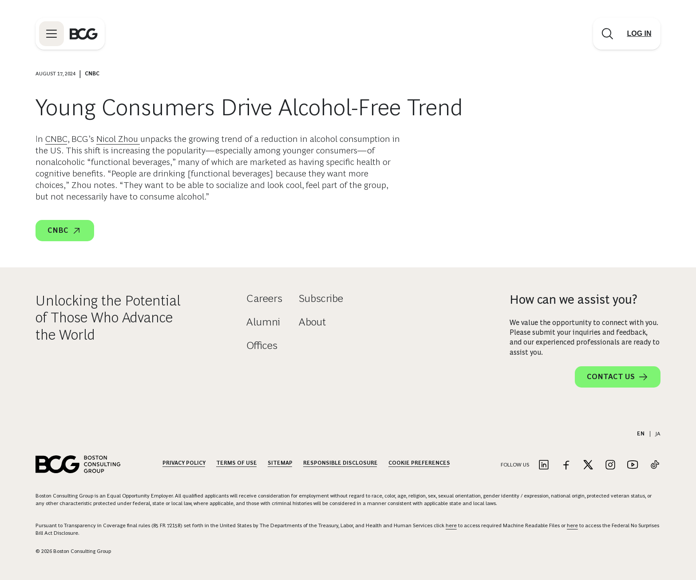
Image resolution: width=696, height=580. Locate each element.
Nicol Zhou (118, 139)
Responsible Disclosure (340, 463)
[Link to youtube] (632, 465)
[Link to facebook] (566, 465)
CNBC (56, 139)
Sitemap (280, 463)
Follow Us (515, 465)
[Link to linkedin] (544, 465)
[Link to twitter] (588, 465)
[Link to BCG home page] (83, 33)
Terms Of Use (236, 463)
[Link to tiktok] (654, 465)
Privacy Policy (184, 463)
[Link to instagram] (610, 465)
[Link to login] (639, 34)
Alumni (263, 322)
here (451, 525)
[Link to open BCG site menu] (51, 34)
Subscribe (321, 298)
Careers (264, 298)
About (312, 322)
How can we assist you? (573, 299)
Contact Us (618, 377)
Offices (261, 345)
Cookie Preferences (419, 463)
